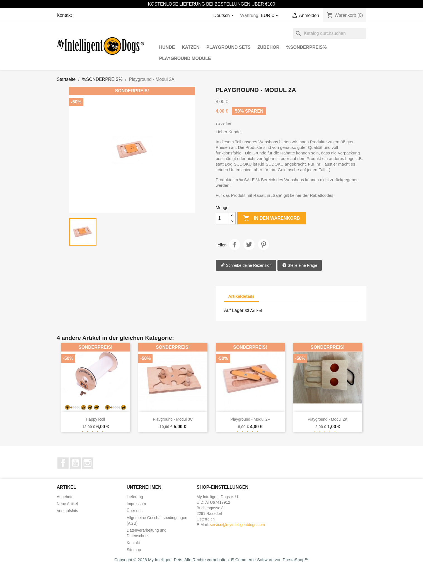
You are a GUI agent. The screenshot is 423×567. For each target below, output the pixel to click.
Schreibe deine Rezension (246, 265)
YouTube (75, 463)
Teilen (234, 244)
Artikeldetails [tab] (241, 296)
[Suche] (329, 33)
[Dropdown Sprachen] (224, 16)
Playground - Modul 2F (250, 419)
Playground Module (185, 58)
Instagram (87, 463)
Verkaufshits (67, 510)
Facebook (63, 463)
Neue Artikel (67, 503)
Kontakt (64, 15)
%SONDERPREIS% (306, 47)
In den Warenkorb (271, 218)
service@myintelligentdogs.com (237, 524)
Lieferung (135, 497)
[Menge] (222, 218)
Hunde (167, 47)
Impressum (136, 503)
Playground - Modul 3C (173, 419)
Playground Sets (228, 47)
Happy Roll (95, 419)
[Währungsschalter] (270, 16)
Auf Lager (233, 310)
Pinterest (263, 244)
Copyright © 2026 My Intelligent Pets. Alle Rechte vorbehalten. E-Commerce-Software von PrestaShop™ (211, 559)
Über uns (134, 510)
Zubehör (268, 47)
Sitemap (134, 549)
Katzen (191, 47)
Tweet (249, 244)
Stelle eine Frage (299, 265)
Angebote (65, 497)
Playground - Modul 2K (327, 419)
